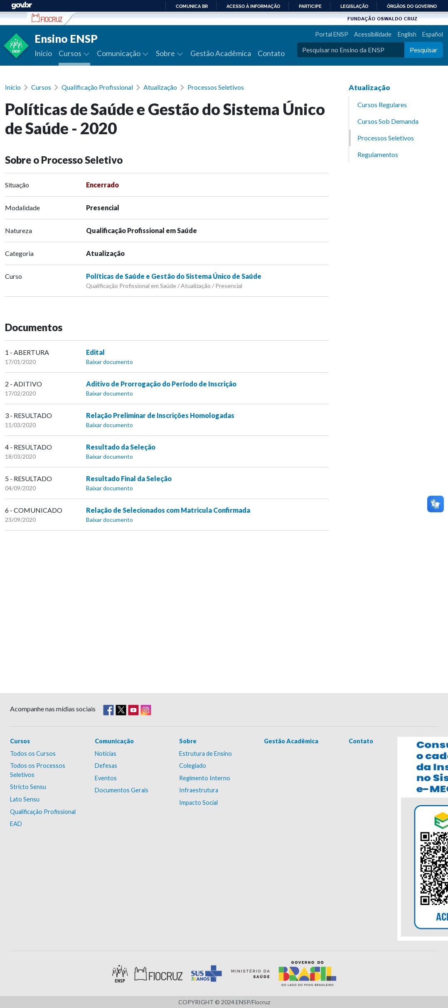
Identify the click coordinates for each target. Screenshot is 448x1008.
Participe (310, 6)
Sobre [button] (166, 53)
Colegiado (192, 765)
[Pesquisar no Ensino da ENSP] (351, 50)
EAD (16, 823)
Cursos (41, 87)
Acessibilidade (372, 34)
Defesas (106, 765)
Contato (271, 53)
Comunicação (114, 741)
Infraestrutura (198, 790)
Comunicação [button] (119, 53)
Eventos (106, 778)
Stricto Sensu (28, 786)
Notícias (105, 753)
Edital (95, 352)
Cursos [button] (71, 53)
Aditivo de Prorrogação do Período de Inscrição (161, 384)
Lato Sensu (24, 799)
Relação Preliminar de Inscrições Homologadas (160, 415)
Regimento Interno (204, 778)
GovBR (21, 6)
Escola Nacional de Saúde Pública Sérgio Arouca (47, 17)
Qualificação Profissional (97, 87)
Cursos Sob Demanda (387, 121)
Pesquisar (424, 50)
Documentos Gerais (121, 790)
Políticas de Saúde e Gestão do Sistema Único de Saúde (173, 276)
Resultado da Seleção (120, 447)
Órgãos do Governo (412, 6)
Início (43, 53)
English (407, 34)
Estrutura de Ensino (205, 753)
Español (432, 34)
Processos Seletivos (215, 87)
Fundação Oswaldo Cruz (382, 18)
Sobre (188, 741)
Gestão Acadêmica (220, 53)
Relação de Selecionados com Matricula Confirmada (168, 510)
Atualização (160, 87)
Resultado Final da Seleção (129, 478)
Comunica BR (192, 6)
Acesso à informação (253, 6)
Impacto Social (198, 802)
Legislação (354, 6)
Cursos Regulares (382, 104)
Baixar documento (109, 361)
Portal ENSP (331, 34)
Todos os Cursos (33, 753)
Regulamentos (377, 154)
